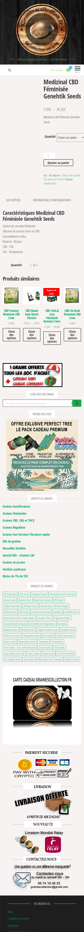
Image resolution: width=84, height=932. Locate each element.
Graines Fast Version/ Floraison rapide (26, 534)
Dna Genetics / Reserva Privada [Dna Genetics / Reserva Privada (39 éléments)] (54, 606)
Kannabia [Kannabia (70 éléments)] (62, 624)
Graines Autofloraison (16, 506)
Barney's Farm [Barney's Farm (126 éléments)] (25, 600)
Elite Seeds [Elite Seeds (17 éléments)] (24, 612)
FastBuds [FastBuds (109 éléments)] (58, 612)
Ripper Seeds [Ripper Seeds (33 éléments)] (10, 641)
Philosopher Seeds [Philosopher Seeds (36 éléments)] (31, 635)
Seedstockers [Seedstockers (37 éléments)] (57, 641)
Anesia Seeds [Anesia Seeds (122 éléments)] (10, 600)
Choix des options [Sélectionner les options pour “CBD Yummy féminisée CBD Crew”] (11, 334)
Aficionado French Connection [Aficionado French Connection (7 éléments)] (62, 594)
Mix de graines (12, 541)
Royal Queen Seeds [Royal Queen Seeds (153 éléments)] (27, 641)
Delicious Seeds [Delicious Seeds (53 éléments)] (30, 606)
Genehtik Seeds (50, 183)
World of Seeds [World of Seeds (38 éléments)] (72, 659)
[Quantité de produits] (49, 156)
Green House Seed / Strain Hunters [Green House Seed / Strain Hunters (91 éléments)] (19, 618)
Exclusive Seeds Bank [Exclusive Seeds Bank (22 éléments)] (41, 612)
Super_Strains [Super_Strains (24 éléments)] (34, 653)
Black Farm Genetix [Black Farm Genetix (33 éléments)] (42, 600)
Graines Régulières (14, 527)
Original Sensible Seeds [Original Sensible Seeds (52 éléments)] (47, 629)
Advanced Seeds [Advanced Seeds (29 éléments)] (39, 594)
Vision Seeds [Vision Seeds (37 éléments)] (29, 659)
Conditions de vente (18, 918)
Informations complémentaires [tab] (52, 200)
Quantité (50, 136)
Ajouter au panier (58, 163)
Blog (10, 911)
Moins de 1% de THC (56, 179)
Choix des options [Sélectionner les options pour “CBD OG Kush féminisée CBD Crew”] (72, 334)
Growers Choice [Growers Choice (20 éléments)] (45, 618)
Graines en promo (14, 562)
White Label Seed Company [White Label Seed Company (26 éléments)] (50, 659)
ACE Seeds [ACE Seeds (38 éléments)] (24, 594)
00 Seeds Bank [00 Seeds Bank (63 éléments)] (10, 594)
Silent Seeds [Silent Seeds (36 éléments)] (59, 647)
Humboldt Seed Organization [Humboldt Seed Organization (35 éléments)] (42, 624)
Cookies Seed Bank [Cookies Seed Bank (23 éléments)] (12, 606)
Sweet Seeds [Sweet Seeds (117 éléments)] (48, 653)
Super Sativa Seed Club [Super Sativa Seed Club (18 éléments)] (14, 653)
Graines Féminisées (14, 513)
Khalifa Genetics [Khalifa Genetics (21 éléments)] (11, 629)
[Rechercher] (76, 403)
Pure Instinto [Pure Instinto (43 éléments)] (48, 635)
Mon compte (57, 70)
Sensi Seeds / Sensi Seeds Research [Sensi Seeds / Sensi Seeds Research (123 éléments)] (20, 647)
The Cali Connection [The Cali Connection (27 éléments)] (65, 653)
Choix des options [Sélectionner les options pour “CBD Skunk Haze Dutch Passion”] (32, 334)
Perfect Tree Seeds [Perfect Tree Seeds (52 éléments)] (12, 635)
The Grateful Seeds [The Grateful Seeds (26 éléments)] (12, 659)
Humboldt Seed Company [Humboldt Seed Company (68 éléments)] (15, 624)
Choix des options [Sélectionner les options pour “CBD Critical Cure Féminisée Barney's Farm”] (52, 338)
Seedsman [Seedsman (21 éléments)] (43, 641)
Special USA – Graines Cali (18, 555)
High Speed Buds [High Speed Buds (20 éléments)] (62, 618)
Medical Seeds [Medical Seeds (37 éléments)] (27, 629)
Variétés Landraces (14, 569)
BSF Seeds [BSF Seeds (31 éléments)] (58, 600)
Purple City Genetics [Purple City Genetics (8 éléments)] (65, 635)
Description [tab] (13, 200)
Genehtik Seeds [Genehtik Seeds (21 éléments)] (71, 612)
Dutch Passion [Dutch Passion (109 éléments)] (10, 612)
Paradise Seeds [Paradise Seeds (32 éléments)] (68, 629)
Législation (13, 925)
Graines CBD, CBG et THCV (18, 520)
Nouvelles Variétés (14, 548)
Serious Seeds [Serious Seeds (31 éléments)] (45, 647)
